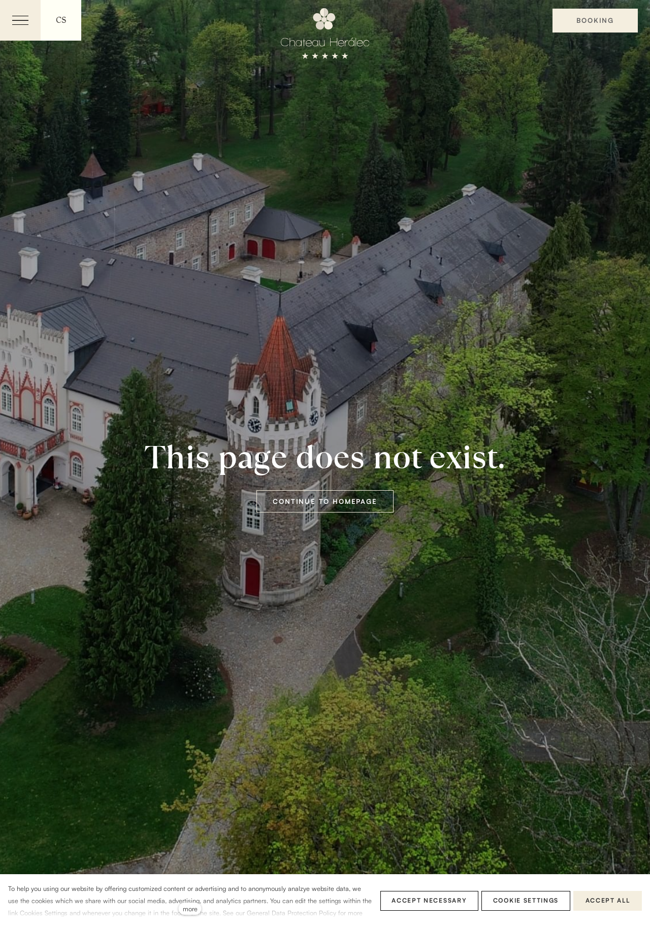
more (190, 909)
